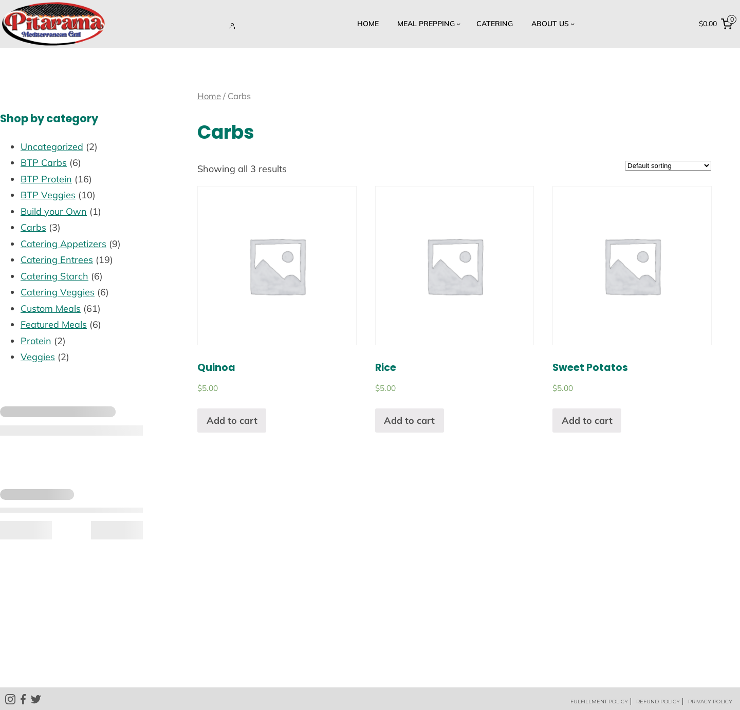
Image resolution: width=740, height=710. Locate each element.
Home (209, 95)
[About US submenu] (551, 24)
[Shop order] (668, 166)
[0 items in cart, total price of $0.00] (717, 23)
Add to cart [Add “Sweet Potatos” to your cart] (587, 420)
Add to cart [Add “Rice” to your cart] (409, 420)
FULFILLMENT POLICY (599, 701)
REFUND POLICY (658, 701)
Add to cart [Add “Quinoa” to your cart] (232, 420)
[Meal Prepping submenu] (427, 24)
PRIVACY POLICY (710, 701)
